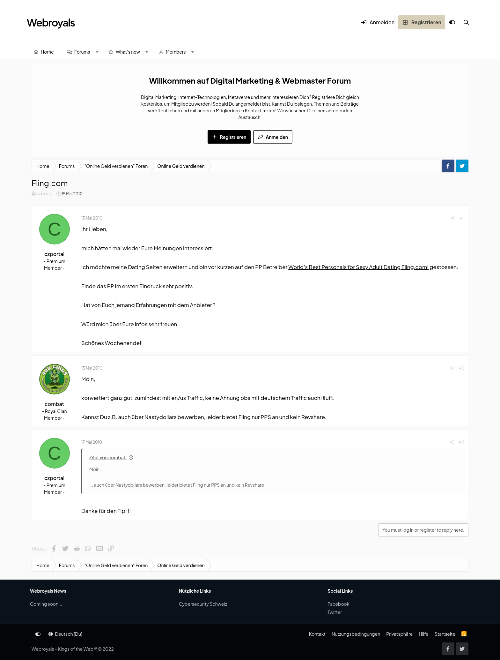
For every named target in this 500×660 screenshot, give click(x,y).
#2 (462, 368)
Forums (82, 52)
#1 (462, 218)
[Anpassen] (452, 22)
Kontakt (317, 634)
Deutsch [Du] (65, 634)
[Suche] (466, 22)
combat (54, 404)
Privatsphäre (399, 634)
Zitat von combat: (108, 457)
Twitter (334, 612)
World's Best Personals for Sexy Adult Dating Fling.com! (358, 266)
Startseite (445, 634)
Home (47, 52)
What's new (128, 52)
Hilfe (423, 634)
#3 (461, 442)
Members (176, 52)
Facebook (338, 604)
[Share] (453, 218)
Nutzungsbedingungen (356, 634)
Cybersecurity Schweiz (203, 604)
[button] (97, 52)
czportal (44, 193)
